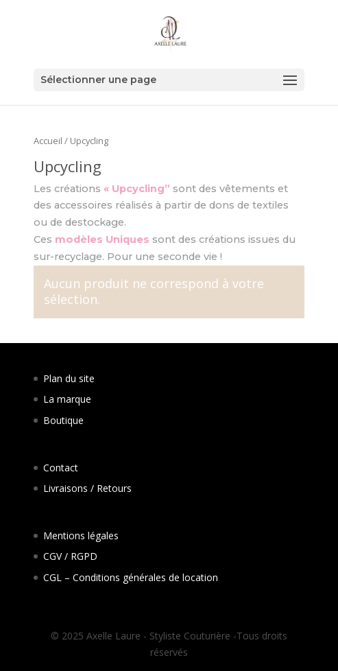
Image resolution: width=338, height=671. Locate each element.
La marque (67, 398)
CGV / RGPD (70, 556)
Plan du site (69, 378)
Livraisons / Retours (87, 488)
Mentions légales (81, 535)
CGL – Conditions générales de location (130, 577)
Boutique (63, 420)
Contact (60, 467)
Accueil (48, 140)
